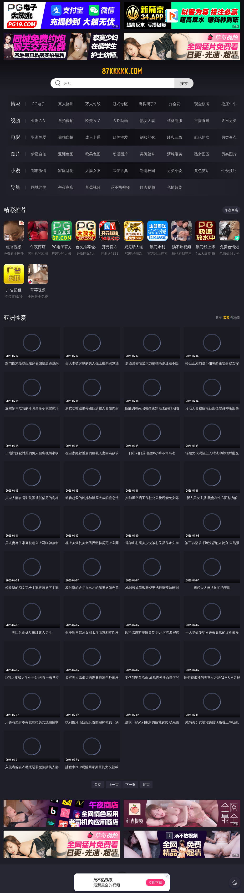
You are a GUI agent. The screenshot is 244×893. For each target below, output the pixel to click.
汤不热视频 (120, 187)
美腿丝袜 (147, 153)
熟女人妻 (147, 120)
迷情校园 (147, 170)
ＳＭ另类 (229, 120)
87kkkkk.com (122, 71)
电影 (15, 137)
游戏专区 (120, 103)
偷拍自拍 (65, 137)
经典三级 (174, 137)
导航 (15, 187)
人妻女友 (93, 170)
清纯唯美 (174, 153)
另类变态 (229, 137)
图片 (15, 154)
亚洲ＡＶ (38, 120)
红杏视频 (147, 187)
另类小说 (174, 170)
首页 (97, 784)
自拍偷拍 (65, 120)
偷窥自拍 (38, 153)
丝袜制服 (174, 120)
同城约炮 (38, 187)
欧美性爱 (120, 137)
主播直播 (201, 120)
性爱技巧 (229, 170)
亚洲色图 (65, 153)
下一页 (130, 784)
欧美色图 (93, 153)
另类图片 (229, 153)
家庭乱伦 (65, 170)
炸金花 (174, 103)
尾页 (146, 784)
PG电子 (38, 103)
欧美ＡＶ (93, 120)
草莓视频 (93, 187)
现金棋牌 (201, 103)
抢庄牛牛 (229, 103)
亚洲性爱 (38, 137)
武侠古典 (120, 170)
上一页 (114, 784)
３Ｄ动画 (120, 120)
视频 (15, 120)
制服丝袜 (147, 137)
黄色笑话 (201, 170)
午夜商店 (65, 187)
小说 (15, 170)
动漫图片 (120, 153)
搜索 (184, 83)
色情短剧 (174, 187)
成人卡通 (93, 137)
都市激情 (38, 170)
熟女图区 (201, 153)
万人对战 (93, 103)
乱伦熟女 (201, 137)
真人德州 (65, 103)
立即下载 (155, 882)
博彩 (15, 104)
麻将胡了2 (147, 103)
